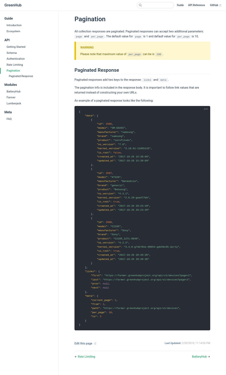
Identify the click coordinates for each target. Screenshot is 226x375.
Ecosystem (13, 31)
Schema (12, 53)
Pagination (13, 70)
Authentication (16, 58)
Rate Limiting (15, 64)
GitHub (216, 5)
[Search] (155, 5)
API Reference (196, 5)
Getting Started (16, 46)
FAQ (9, 119)
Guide (180, 5)
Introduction (14, 25)
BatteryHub (14, 91)
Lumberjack (14, 103)
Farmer (11, 97)
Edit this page (83, 349)
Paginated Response (21, 76)
